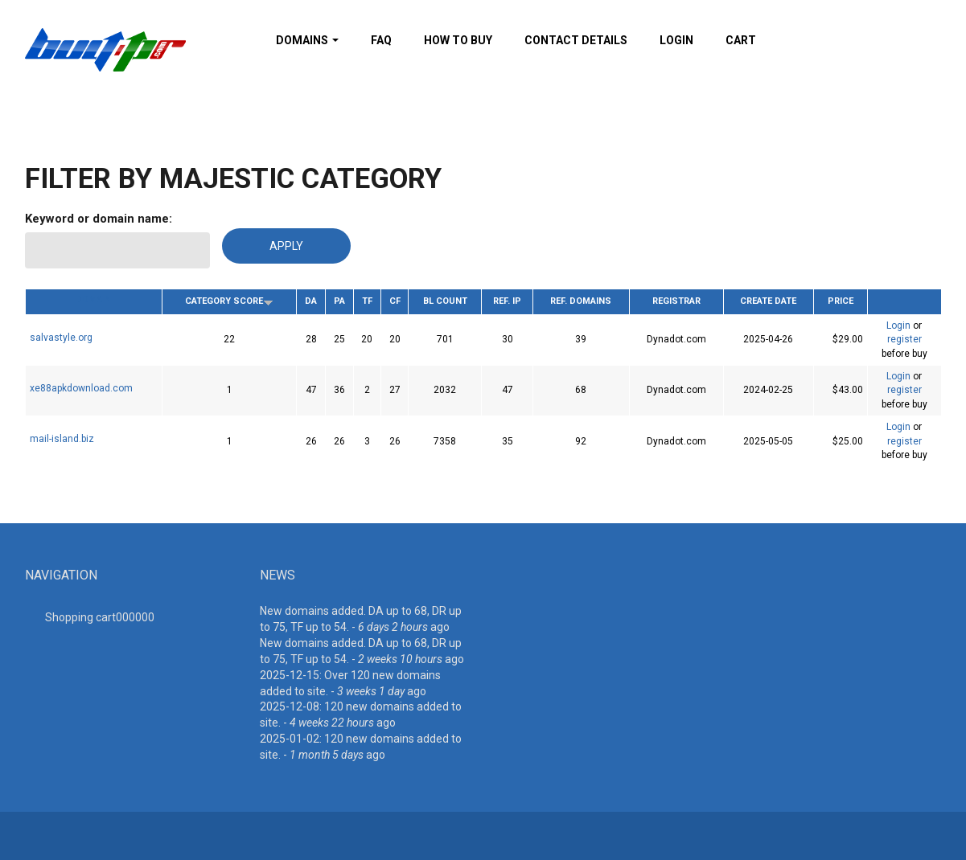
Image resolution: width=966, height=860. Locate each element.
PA (339, 301)
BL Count (445, 301)
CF (395, 301)
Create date (768, 301)
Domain (93, 299)
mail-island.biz (62, 438)
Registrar (676, 301)
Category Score (229, 301)
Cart (741, 40)
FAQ (381, 40)
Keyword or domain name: (98, 218)
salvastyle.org (61, 337)
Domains (307, 40)
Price (840, 301)
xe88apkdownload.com (81, 388)
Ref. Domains (580, 301)
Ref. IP (507, 301)
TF (367, 301)
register (904, 339)
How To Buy (458, 40)
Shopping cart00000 (99, 617)
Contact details (575, 40)
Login (676, 40)
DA (311, 301)
